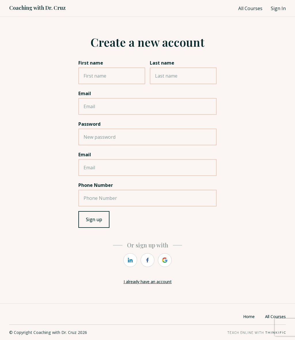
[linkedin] (130, 260)
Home (249, 316)
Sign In (278, 8)
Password (89, 124)
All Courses (250, 8)
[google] (165, 260)
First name (90, 63)
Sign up (94, 219)
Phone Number (95, 185)
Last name (162, 63)
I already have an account (148, 281)
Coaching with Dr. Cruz (37, 8)
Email (84, 93)
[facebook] (147, 260)
